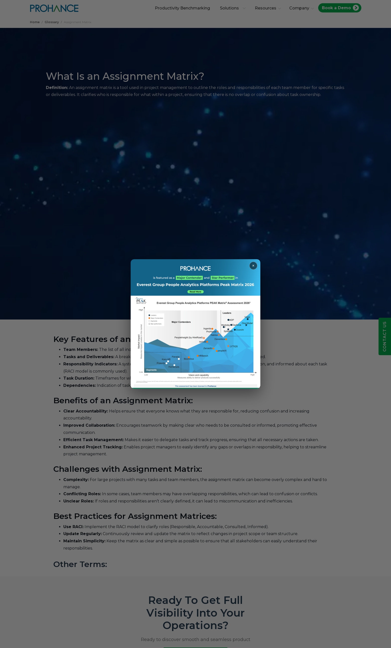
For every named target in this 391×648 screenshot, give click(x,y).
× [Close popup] (253, 266)
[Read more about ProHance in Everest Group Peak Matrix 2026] (195, 324)
